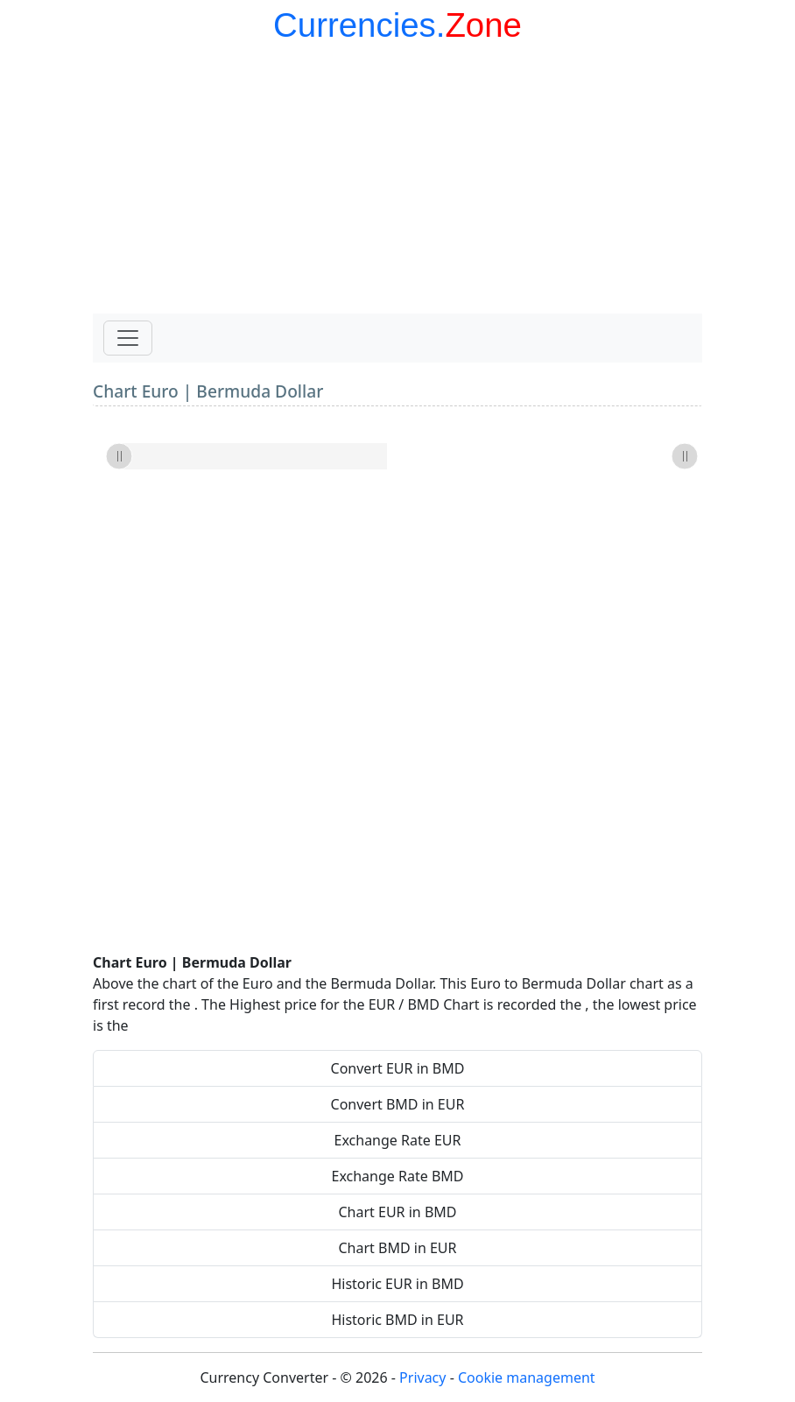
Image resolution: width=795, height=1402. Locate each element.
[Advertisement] (397, 182)
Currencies (354, 25)
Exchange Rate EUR (397, 1140)
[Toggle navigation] (127, 338)
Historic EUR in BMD (397, 1283)
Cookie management (526, 1377)
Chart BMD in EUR (398, 1248)
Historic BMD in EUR (397, 1319)
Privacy (422, 1377)
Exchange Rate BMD (398, 1176)
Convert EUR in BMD (398, 1068)
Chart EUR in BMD (398, 1212)
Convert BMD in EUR (398, 1104)
